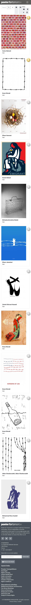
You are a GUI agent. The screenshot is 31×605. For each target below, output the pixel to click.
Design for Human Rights (8, 595)
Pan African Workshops (7, 588)
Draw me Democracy (6, 590)
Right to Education (6, 578)
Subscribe (26, 557)
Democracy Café (5, 593)
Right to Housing (5, 572)
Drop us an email (8, 562)
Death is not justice (6, 576)
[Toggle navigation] (27, 2)
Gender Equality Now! (7, 574)
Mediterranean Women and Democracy (11, 586)
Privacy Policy (13, 601)
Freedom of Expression (7, 579)
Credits (19, 601)
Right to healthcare (6, 581)
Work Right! (4, 571)
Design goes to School (7, 592)
